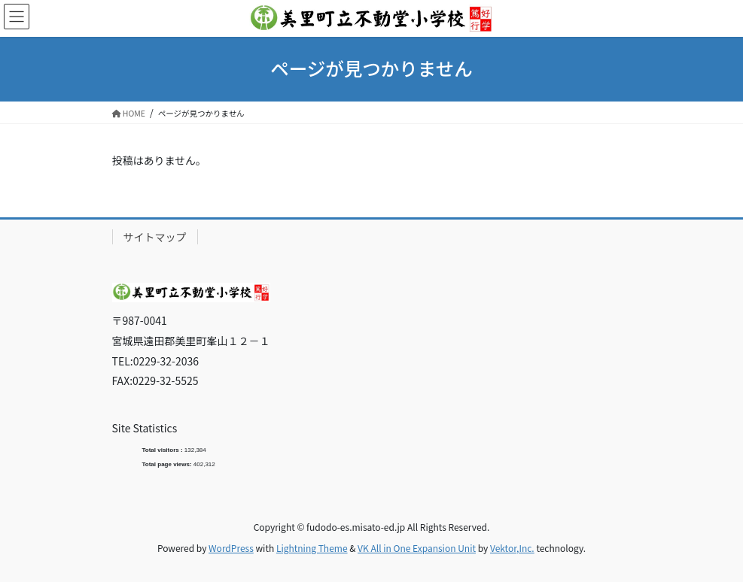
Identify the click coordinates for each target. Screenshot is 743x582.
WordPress (231, 547)
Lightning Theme (312, 547)
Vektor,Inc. (512, 547)
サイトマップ (155, 236)
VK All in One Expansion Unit (417, 547)
